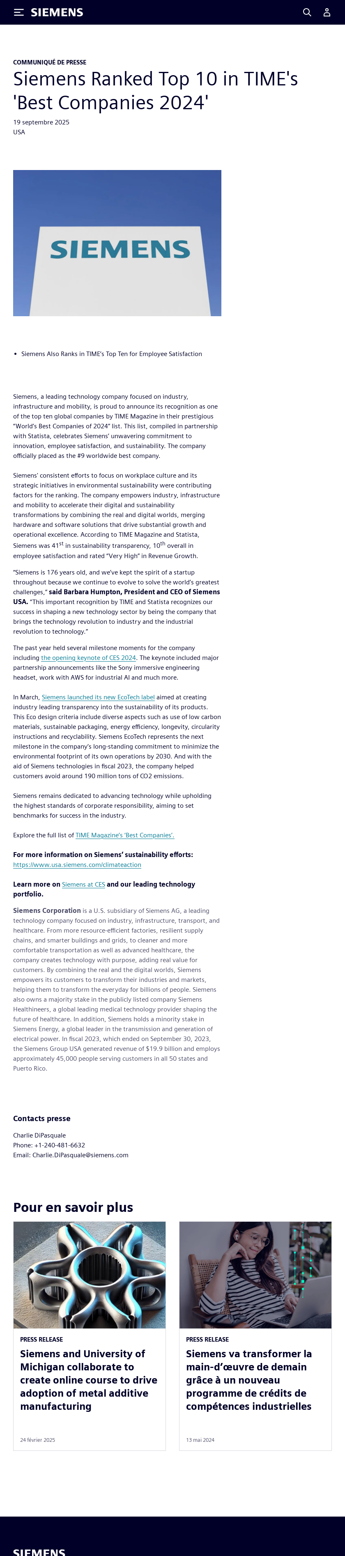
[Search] (307, 12)
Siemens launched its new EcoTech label (98, 697)
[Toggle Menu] (19, 12)
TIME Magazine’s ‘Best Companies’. (125, 835)
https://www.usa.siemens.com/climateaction (77, 865)
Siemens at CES (83, 884)
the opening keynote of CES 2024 (88, 658)
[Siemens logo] (57, 12)
